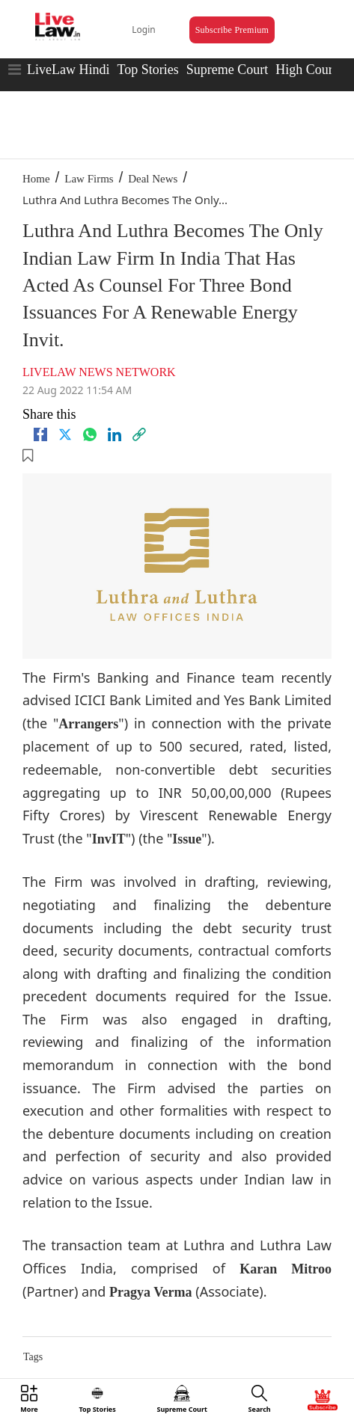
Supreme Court (227, 69)
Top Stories (147, 69)
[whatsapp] (90, 434)
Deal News (152, 179)
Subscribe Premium (232, 30)
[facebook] (40, 434)
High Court (306, 69)
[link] (139, 434)
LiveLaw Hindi (68, 69)
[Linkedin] (114, 434)
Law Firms (88, 179)
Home (36, 179)
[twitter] (65, 434)
